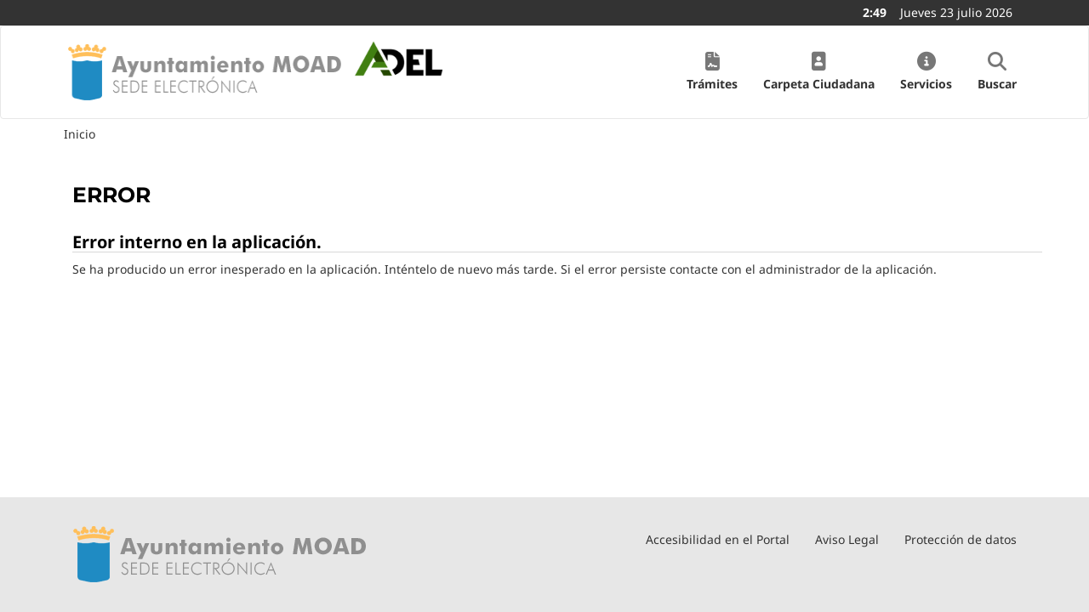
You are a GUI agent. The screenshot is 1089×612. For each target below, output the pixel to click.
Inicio (79, 134)
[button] (712, 72)
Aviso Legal (847, 539)
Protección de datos (960, 539)
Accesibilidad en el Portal (718, 539)
